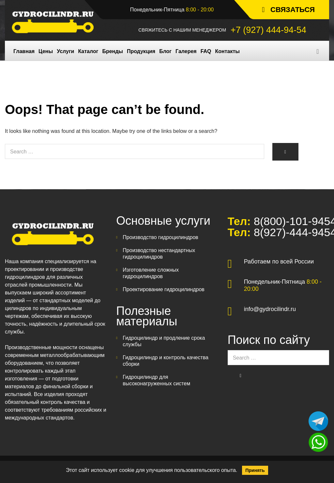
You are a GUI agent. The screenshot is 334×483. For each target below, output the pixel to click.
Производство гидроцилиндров (160, 237)
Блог (165, 51)
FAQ (206, 51)
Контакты (227, 51)
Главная (24, 51)
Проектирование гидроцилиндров (164, 289)
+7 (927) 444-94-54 (268, 30)
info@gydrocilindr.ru (270, 309)
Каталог (88, 51)
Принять (255, 470)
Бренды (112, 51)
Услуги (65, 51)
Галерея (186, 51)
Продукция (141, 51)
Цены (45, 51)
